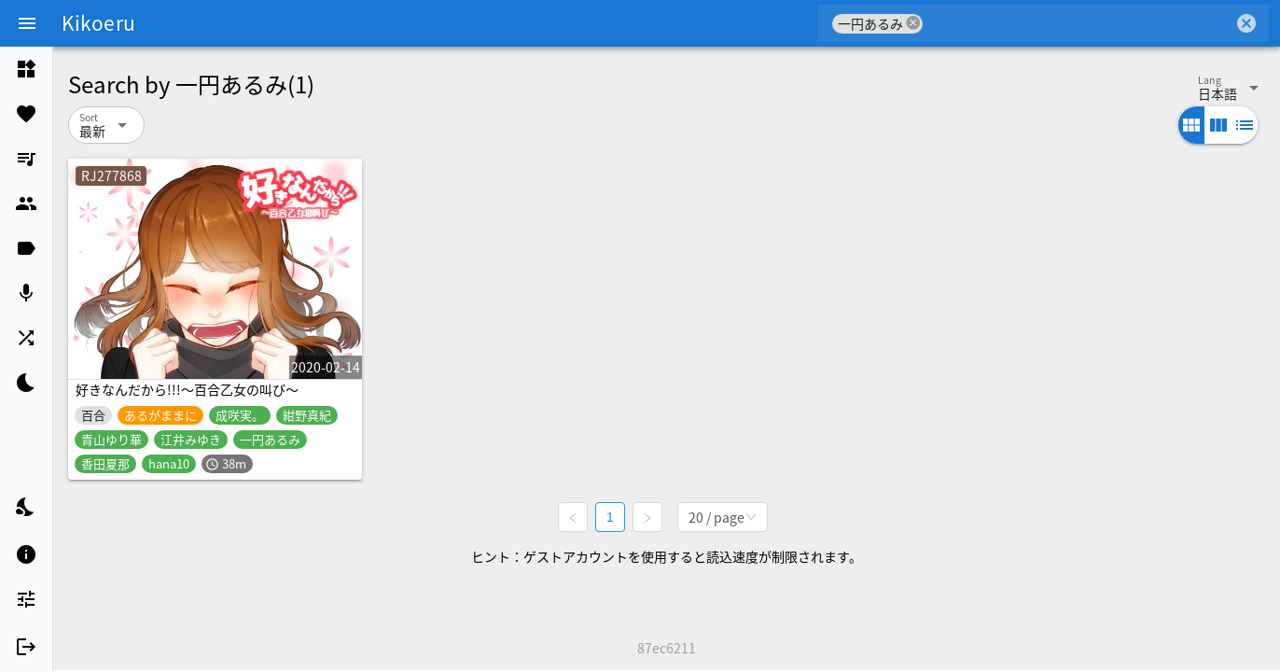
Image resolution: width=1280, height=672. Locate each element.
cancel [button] (913, 23)
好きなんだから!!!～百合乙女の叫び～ (187, 389)
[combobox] (1078, 23)
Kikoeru (98, 22)
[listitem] (26, 69)
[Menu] (27, 23)
